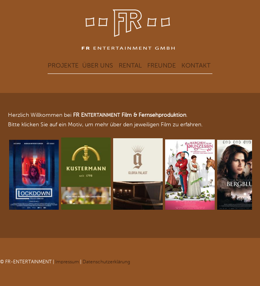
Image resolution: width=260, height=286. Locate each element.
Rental (130, 65)
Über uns (97, 65)
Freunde (161, 65)
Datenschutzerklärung (106, 262)
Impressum (67, 262)
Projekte (63, 65)
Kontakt (195, 65)
